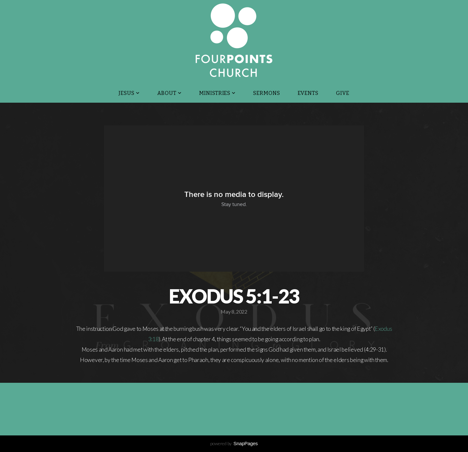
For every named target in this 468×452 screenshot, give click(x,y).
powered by (234, 443)
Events (308, 93)
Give (342, 93)
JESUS (129, 93)
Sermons (266, 93)
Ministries (217, 93)
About (169, 93)
